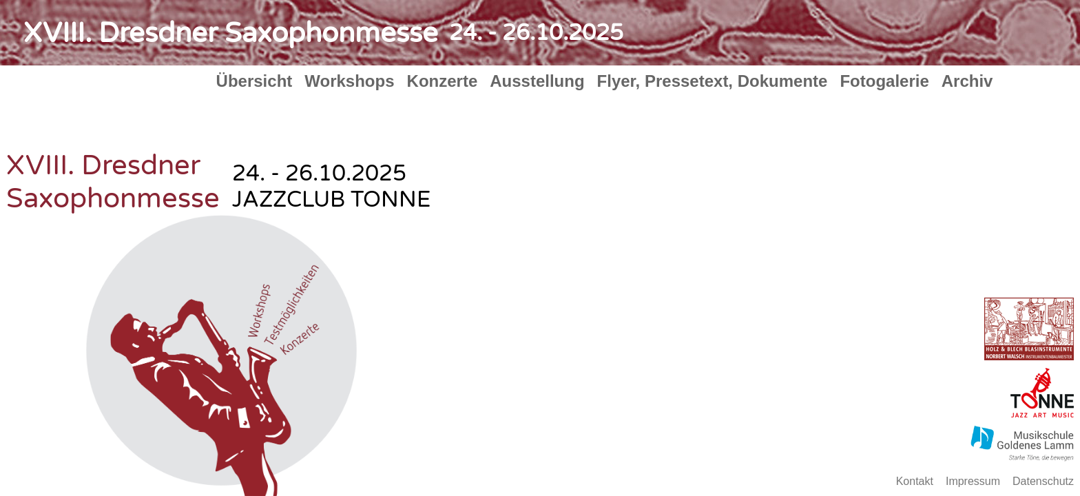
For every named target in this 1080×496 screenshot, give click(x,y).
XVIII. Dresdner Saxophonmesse (230, 33)
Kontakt (914, 481)
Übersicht (254, 81)
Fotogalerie (884, 81)
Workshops (349, 81)
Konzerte (442, 81)
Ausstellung (537, 81)
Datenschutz (1043, 481)
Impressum (973, 481)
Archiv (967, 81)
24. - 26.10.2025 (536, 33)
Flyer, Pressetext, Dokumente (712, 81)
